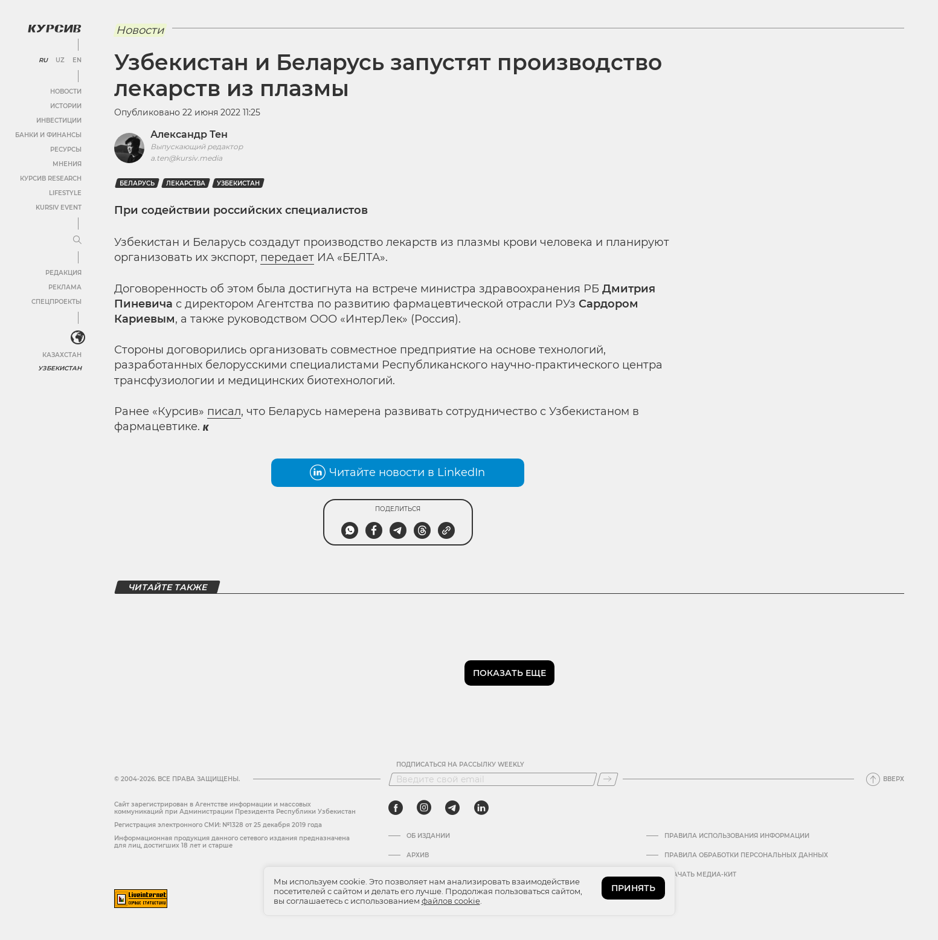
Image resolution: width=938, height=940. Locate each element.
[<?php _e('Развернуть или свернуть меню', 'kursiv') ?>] (78, 338)
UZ (60, 60)
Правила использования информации (736, 836)
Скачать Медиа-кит (700, 874)
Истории (66, 106)
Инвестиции (59, 120)
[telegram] (452, 807)
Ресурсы (66, 149)
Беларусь (137, 183)
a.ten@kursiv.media (186, 158)
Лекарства (185, 183)
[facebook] (395, 807)
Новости (66, 91)
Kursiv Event (59, 207)
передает (287, 257)
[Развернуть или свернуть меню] (77, 240)
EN (77, 60)
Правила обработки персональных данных (746, 855)
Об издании (428, 836)
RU (43, 60)
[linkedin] (481, 807)
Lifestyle (65, 193)
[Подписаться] (608, 779)
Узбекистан (60, 368)
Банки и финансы (48, 135)
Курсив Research (51, 178)
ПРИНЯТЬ (633, 888)
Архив (417, 855)
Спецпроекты (56, 302)
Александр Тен (189, 134)
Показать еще (509, 673)
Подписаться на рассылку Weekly (460, 764)
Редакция (63, 273)
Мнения (67, 164)
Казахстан (62, 355)
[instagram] (424, 807)
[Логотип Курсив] (54, 28)
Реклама (65, 287)
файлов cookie (451, 901)
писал (224, 411)
